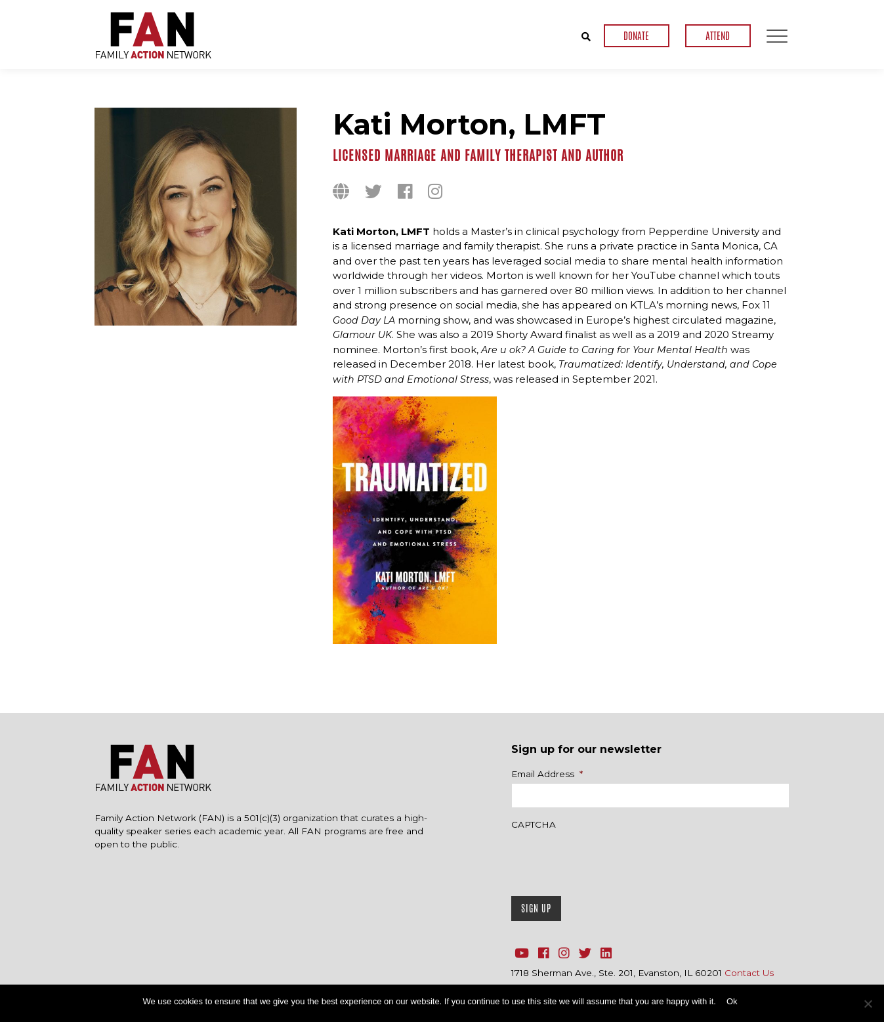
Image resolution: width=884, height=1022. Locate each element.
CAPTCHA (533, 824)
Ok (732, 1001)
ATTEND (717, 36)
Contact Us (749, 973)
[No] (867, 1003)
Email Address (547, 774)
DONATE (636, 36)
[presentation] (611, 859)
